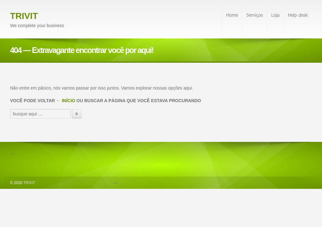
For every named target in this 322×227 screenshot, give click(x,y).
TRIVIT (24, 16)
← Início (65, 100)
